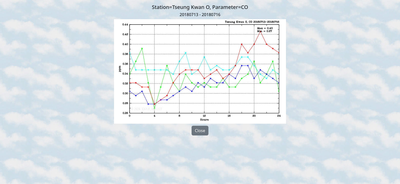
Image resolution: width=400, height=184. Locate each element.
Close (200, 130)
